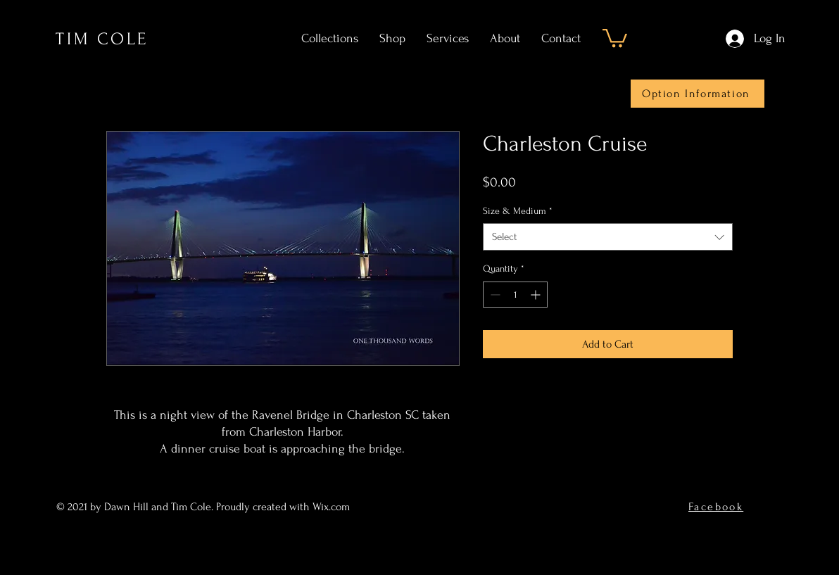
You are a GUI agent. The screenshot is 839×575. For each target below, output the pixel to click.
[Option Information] (697, 94)
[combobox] (608, 237)
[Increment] (536, 294)
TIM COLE (102, 39)
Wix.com (333, 506)
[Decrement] (494, 294)
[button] (615, 37)
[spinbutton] (515, 294)
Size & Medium (518, 211)
